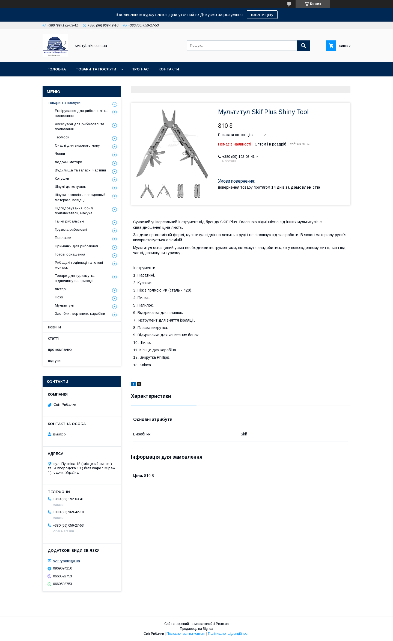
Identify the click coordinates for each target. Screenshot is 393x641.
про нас (140, 69)
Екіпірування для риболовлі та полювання (81, 113)
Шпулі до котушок (70, 187)
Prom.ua (222, 624)
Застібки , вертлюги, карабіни (80, 313)
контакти (169, 69)
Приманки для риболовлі (76, 246)
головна (56, 69)
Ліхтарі (61, 289)
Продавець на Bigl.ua (196, 629)
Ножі (59, 297)
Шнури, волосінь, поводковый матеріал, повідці (80, 197)
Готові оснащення (70, 254)
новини (54, 327)
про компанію (60, 349)
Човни (60, 154)
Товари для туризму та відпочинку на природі (74, 278)
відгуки (54, 360)
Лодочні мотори (68, 162)
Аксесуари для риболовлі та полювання (79, 126)
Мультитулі (64, 305)
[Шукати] (303, 45)
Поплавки (63, 238)
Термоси (62, 137)
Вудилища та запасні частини (80, 170)
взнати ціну (262, 14)
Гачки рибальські (69, 221)
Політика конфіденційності (228, 634)
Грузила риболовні (71, 229)
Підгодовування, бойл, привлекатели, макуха (74, 210)
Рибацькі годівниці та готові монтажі (79, 264)
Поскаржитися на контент (186, 634)
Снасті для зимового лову (77, 145)
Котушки (62, 178)
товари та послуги (96, 69)
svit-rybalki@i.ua (66, 561)
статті (53, 338)
